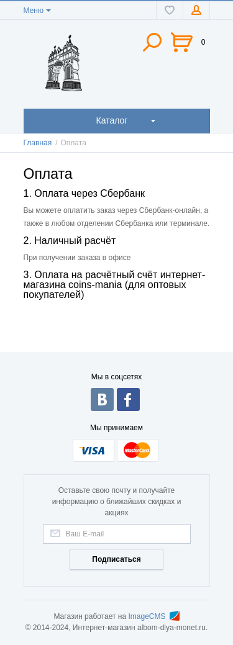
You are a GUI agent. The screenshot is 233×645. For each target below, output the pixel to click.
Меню (33, 10)
